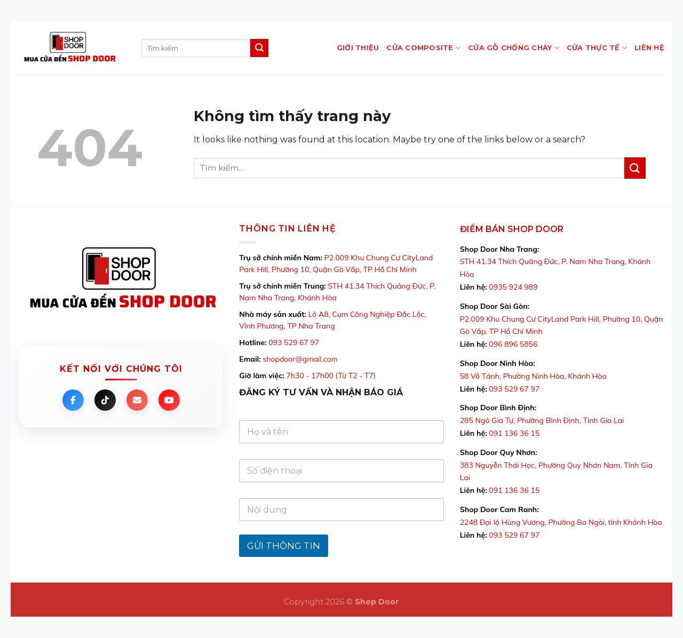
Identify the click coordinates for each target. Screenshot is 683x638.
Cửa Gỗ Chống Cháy (513, 48)
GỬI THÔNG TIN (283, 545)
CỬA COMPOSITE (423, 48)
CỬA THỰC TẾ (597, 48)
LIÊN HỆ (649, 48)
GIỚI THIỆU (358, 48)
